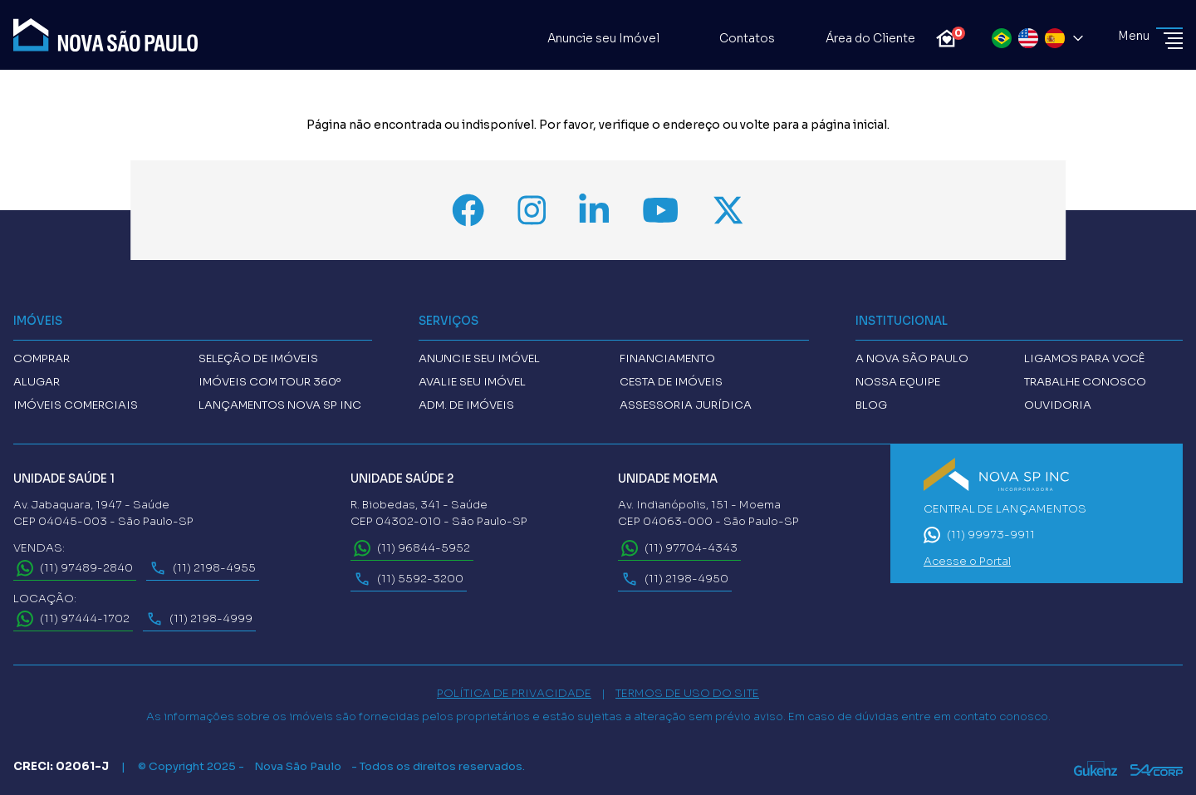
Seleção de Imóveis (258, 358)
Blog (871, 405)
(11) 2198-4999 (199, 619)
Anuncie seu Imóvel (592, 38)
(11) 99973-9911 (979, 535)
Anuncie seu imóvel (479, 358)
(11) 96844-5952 (412, 548)
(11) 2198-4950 (674, 579)
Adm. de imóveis (466, 405)
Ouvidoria (1057, 405)
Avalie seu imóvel (472, 382)
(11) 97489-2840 (75, 568)
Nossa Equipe (897, 382)
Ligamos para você (1084, 358)
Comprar (41, 358)
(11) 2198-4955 (203, 568)
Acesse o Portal (967, 561)
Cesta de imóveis (671, 382)
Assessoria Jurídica (686, 405)
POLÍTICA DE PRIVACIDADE (514, 693)
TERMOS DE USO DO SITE (687, 693)
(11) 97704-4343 (679, 548)
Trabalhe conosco (1085, 382)
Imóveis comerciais (75, 405)
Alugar (36, 382)
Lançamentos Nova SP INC (280, 405)
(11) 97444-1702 (73, 619)
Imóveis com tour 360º (270, 382)
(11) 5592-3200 (408, 579)
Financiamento (667, 358)
